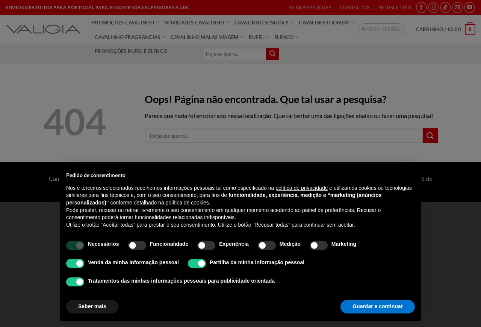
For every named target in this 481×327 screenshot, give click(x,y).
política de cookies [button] (187, 203)
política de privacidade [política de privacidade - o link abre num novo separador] (301, 188)
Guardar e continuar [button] (377, 306)
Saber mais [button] (92, 306)
